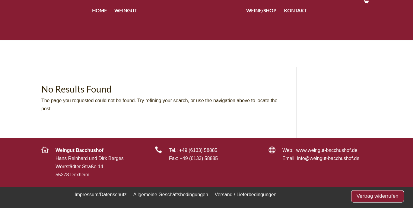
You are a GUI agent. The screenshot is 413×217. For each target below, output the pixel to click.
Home (99, 37)
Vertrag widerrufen (378, 196)
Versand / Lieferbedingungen (246, 194)
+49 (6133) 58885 (198, 150)
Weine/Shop (261, 37)
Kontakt (295, 37)
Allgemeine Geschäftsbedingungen (170, 194)
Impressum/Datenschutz (101, 194)
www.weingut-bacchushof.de (326, 150)
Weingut (125, 37)
